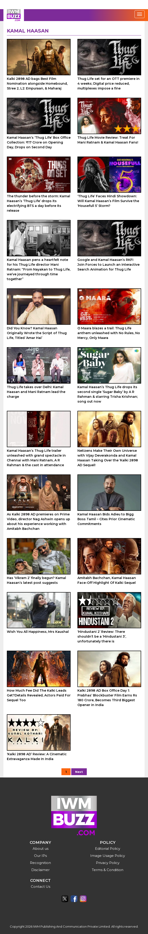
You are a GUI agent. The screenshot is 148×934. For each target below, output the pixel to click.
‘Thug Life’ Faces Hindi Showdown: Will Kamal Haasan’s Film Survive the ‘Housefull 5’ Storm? (108, 201)
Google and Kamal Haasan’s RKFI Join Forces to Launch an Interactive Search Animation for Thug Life (108, 264)
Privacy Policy (107, 863)
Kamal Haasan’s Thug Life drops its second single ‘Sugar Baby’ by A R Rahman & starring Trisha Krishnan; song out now (107, 394)
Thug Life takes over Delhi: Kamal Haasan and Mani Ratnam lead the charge (36, 392)
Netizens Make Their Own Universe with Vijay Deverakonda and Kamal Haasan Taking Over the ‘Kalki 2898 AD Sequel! (107, 458)
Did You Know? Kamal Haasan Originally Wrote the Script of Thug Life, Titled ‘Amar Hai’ (37, 333)
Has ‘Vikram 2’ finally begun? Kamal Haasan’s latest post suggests (36, 580)
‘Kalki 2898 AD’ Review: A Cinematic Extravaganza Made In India (37, 756)
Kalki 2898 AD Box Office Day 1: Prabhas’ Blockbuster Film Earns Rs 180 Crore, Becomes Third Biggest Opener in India (107, 697)
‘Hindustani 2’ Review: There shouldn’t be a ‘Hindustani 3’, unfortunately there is (101, 636)
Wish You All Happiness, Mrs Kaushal (38, 632)
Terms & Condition (107, 870)
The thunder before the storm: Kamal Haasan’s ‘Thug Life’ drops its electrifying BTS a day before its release (38, 203)
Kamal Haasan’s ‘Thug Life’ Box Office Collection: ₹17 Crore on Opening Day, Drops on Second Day (39, 142)
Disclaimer (40, 870)
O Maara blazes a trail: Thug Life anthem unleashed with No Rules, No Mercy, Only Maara (108, 333)
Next (79, 772)
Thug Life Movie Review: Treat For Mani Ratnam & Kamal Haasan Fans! (107, 139)
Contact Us (40, 886)
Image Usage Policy (107, 855)
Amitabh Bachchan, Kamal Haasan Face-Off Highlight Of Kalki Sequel (106, 580)
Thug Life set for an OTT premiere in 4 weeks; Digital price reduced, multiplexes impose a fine (108, 83)
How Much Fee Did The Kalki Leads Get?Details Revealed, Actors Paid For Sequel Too (39, 695)
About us (40, 848)
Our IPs (40, 855)
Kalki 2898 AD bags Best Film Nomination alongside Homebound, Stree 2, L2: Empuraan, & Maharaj (37, 83)
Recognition (40, 863)
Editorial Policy (107, 848)
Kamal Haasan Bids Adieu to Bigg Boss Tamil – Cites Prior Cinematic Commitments (106, 519)
